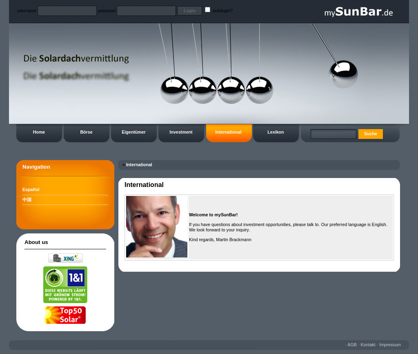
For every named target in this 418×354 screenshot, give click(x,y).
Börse (86, 132)
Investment (180, 132)
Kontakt (368, 344)
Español (30, 189)
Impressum (390, 344)
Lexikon (275, 132)
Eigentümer (134, 132)
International (229, 132)
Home (39, 132)
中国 (26, 199)
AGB (352, 344)
